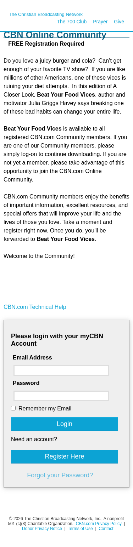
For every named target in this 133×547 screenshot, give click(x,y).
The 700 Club (72, 21)
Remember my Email (44, 408)
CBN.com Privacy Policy (99, 523)
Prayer (100, 21)
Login (64, 423)
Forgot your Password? (60, 475)
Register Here (64, 456)
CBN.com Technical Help (35, 307)
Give (119, 21)
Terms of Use (81, 528)
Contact (106, 528)
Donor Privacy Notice (42, 528)
